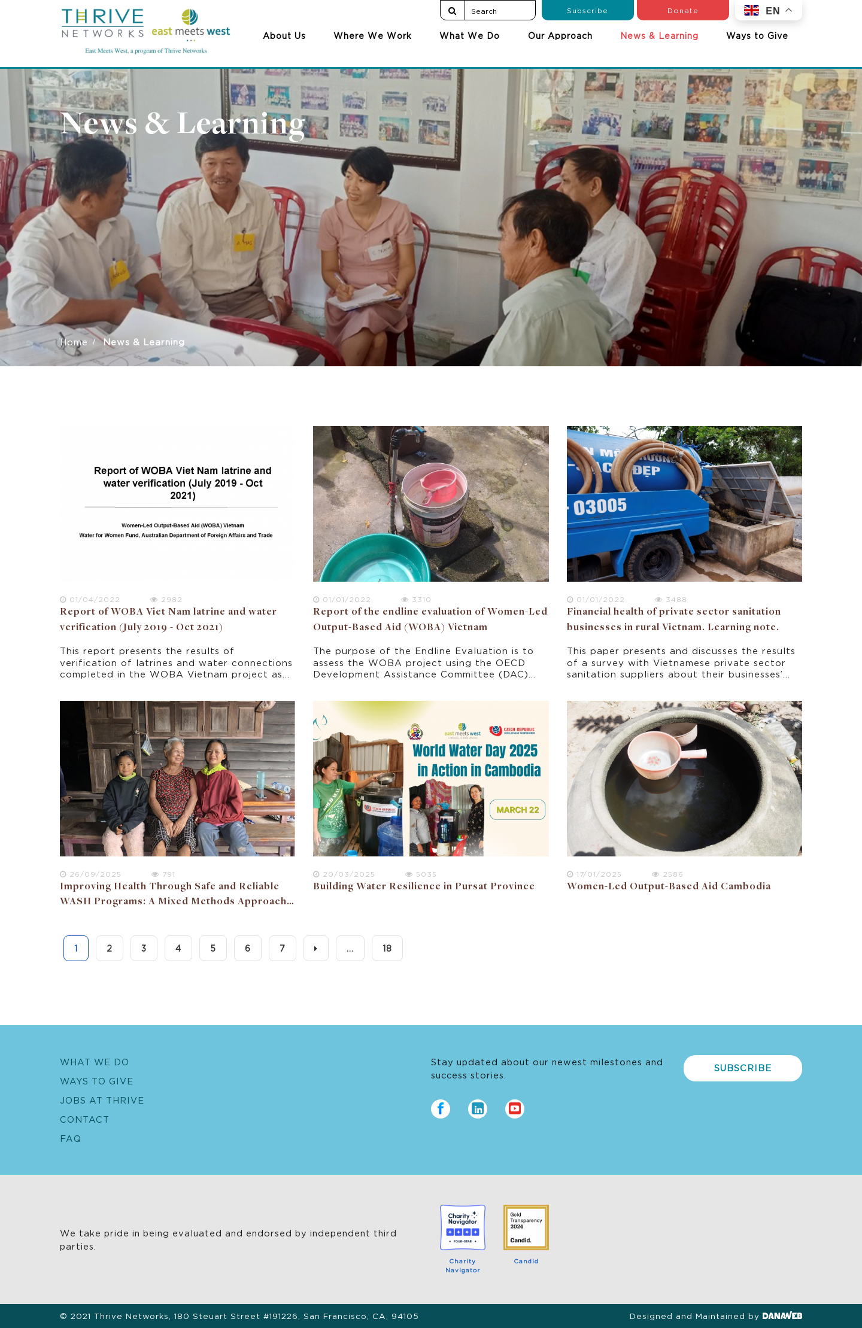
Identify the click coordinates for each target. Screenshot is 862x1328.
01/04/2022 (90, 598)
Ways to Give (757, 35)
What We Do (469, 35)
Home (74, 341)
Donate (683, 9)
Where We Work (372, 35)
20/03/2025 (344, 873)
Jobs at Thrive (102, 1099)
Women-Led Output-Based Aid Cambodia (669, 887)
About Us (284, 35)
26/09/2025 (91, 873)
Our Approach (560, 35)
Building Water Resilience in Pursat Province (424, 887)
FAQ (70, 1138)
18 (387, 948)
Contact (85, 1119)
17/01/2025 (594, 873)
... (350, 948)
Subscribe (587, 9)
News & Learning (659, 35)
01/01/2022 (342, 598)
